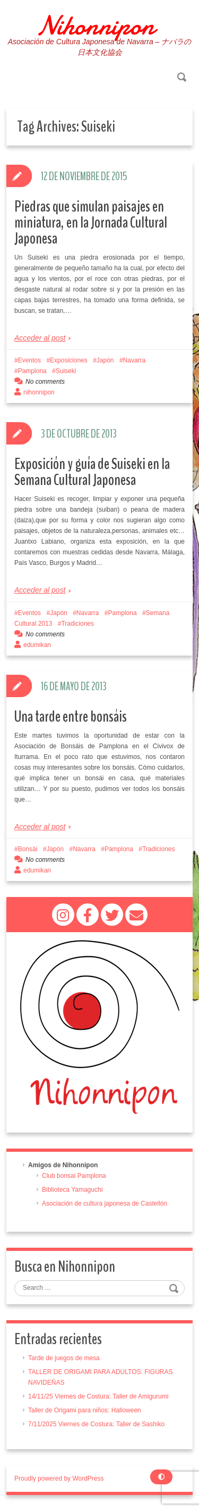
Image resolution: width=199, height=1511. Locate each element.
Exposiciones (69, 360)
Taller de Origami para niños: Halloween (84, 1410)
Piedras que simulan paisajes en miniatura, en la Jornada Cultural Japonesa (90, 222)
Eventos (29, 360)
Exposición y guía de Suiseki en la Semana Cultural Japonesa (92, 472)
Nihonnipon (95, 26)
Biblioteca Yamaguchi (72, 1189)
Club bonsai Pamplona (74, 1175)
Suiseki (66, 371)
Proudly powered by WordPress (59, 1478)
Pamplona (32, 371)
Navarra (134, 360)
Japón (105, 360)
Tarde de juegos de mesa (64, 1358)
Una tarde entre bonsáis (70, 717)
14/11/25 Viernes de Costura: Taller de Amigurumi (98, 1396)
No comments (45, 381)
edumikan (37, 645)
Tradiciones (77, 623)
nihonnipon (39, 392)
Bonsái (28, 849)
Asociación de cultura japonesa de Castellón (104, 1203)
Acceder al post (40, 338)
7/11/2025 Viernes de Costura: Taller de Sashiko (96, 1424)
